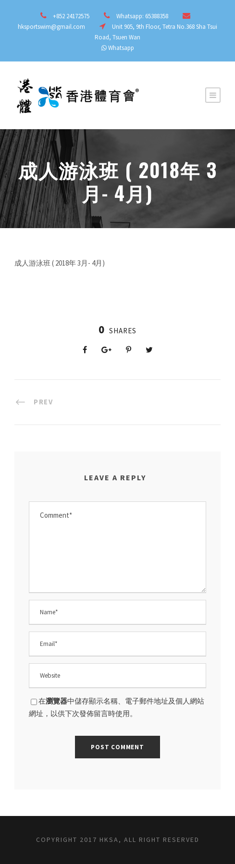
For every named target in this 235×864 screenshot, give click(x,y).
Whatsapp (121, 48)
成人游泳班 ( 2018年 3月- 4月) (59, 263)
